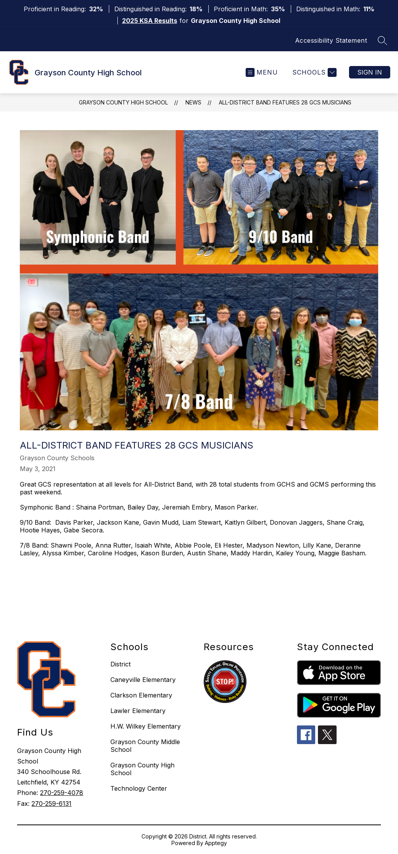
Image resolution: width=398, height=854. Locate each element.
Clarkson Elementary (141, 695)
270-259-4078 (61, 793)
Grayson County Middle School (145, 745)
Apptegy (216, 843)
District (120, 664)
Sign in (369, 72)
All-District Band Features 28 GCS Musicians (285, 102)
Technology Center (138, 788)
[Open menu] (262, 72)
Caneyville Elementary (143, 680)
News (193, 102)
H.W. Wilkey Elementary (145, 726)
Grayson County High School (123, 102)
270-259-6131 (51, 803)
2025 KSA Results (149, 20)
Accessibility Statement (331, 40)
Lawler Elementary (138, 711)
